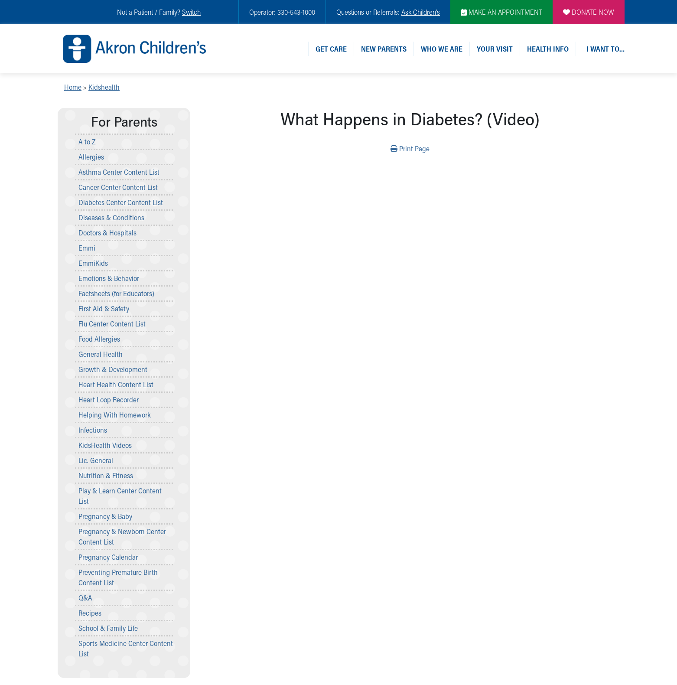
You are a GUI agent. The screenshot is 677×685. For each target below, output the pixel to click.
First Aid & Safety (103, 308)
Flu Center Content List (112, 323)
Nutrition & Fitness (105, 475)
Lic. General (95, 460)
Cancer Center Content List (118, 187)
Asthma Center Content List (118, 171)
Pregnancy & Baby (105, 516)
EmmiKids (93, 262)
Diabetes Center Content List (120, 202)
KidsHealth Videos (105, 445)
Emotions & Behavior (108, 278)
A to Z (87, 141)
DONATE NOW (588, 11)
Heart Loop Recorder (108, 399)
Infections (92, 429)
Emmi (86, 247)
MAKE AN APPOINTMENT (501, 11)
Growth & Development (112, 369)
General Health (100, 354)
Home (72, 86)
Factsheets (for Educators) (116, 293)
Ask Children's (420, 11)
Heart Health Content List (115, 384)
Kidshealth (104, 86)
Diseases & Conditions (111, 217)
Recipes (89, 612)
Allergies (91, 156)
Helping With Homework (114, 414)
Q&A (85, 597)
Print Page (410, 148)
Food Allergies (99, 338)
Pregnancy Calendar (108, 556)
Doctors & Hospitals (107, 232)
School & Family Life (108, 628)
